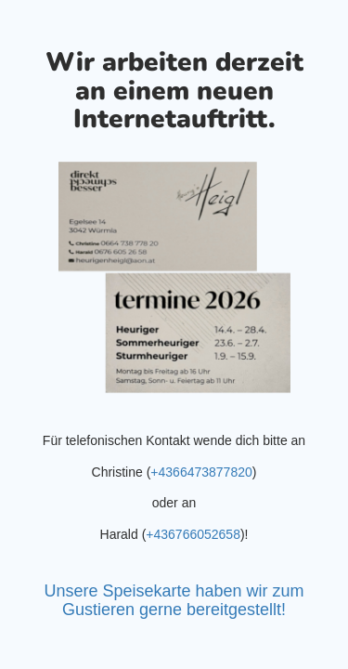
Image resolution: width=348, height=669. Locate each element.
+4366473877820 (200, 472)
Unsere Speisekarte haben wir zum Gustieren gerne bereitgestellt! (173, 600)
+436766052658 (193, 534)
